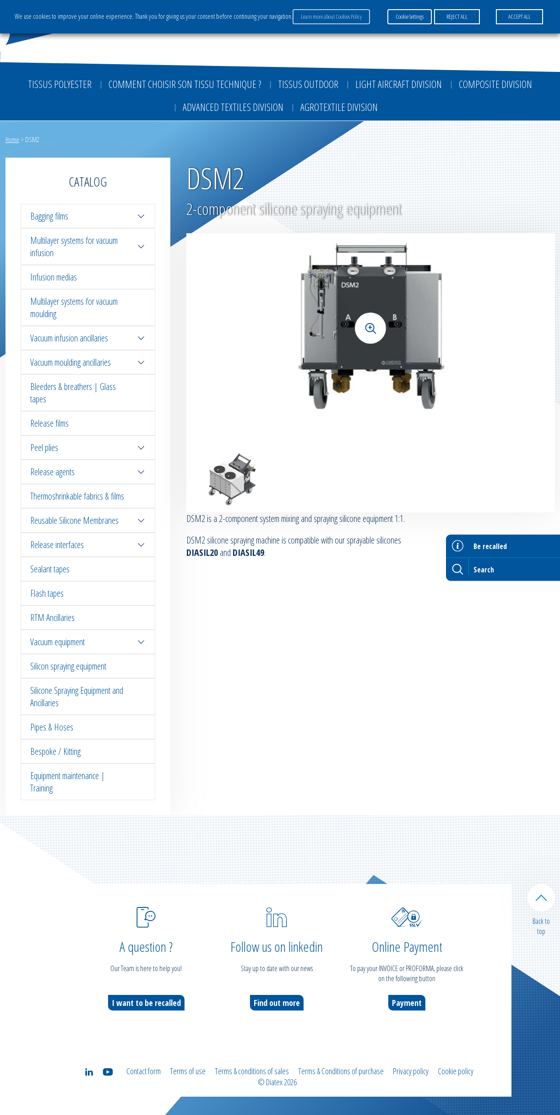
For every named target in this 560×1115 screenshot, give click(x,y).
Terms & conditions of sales (252, 1071)
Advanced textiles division (233, 107)
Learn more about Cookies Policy (331, 16)
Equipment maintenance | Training (67, 781)
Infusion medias (53, 277)
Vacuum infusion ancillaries (88, 338)
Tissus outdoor (308, 84)
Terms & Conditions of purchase (341, 1071)
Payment (407, 1002)
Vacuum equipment (88, 642)
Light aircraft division (398, 84)
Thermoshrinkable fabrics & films (77, 496)
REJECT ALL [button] (457, 16)
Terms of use (188, 1071)
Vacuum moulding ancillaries (88, 362)
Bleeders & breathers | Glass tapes (73, 392)
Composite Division (495, 84)
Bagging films (88, 216)
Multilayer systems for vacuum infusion (88, 246)
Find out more (277, 1002)
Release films (49, 423)
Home (12, 139)
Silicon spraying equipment (68, 666)
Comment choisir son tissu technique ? (185, 84)
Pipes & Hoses (51, 727)
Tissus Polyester (60, 84)
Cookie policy (455, 1071)
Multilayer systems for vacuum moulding (74, 307)
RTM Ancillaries (52, 617)
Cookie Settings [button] (410, 16)
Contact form (143, 1071)
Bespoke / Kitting (55, 751)
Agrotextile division (339, 107)
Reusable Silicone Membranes (88, 520)
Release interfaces (88, 544)
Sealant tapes (50, 569)
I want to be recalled (146, 1002)
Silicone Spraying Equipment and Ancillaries (76, 696)
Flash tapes (47, 593)
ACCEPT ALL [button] (519, 16)
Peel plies (88, 447)
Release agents (88, 472)
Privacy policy (411, 1071)
